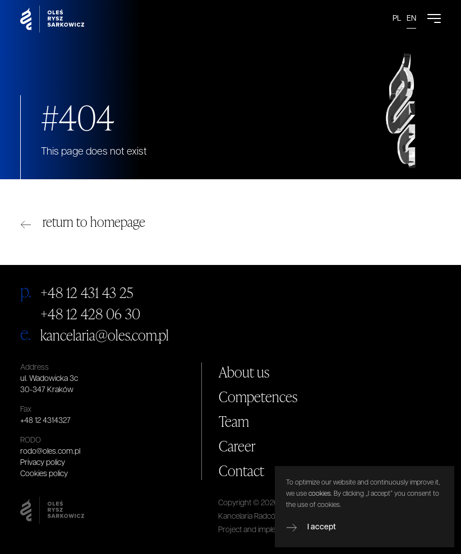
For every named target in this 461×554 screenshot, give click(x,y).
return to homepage (94, 221)
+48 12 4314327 (45, 421)
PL (397, 19)
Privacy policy (42, 463)
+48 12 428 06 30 (90, 314)
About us (244, 371)
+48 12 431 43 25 (86, 292)
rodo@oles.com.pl (50, 452)
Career (237, 445)
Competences (258, 396)
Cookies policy (44, 474)
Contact (241, 470)
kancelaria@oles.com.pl (104, 335)
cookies (319, 494)
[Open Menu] (434, 19)
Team (234, 421)
